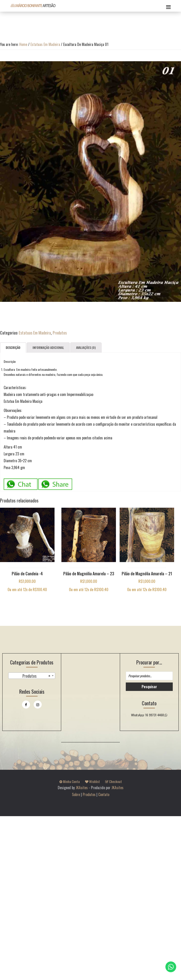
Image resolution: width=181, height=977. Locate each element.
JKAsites (82, 787)
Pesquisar (149, 686)
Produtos (60, 333)
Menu (168, 5)
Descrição (13, 347)
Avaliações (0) (86, 347)
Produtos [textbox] (36, 676)
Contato (103, 794)
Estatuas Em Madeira (45, 44)
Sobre (76, 794)
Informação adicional (48, 347)
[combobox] (31, 675)
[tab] (13, 347)
